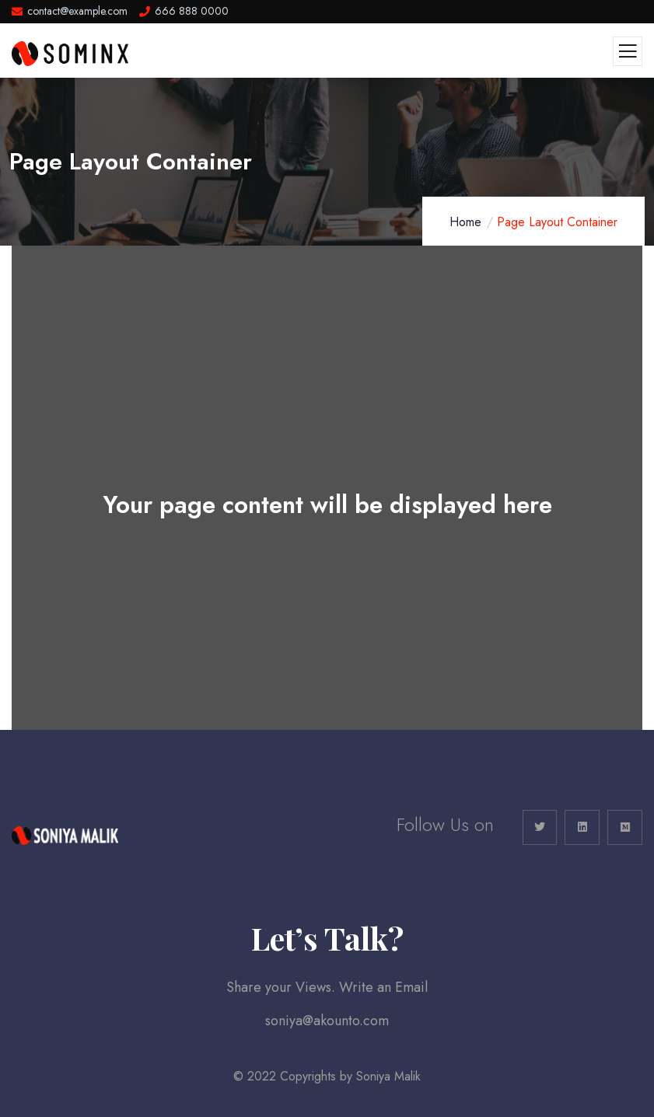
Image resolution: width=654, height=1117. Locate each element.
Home (465, 222)
